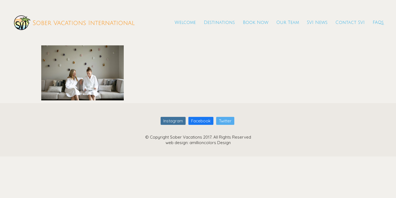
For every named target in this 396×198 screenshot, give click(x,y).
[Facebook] (200, 121)
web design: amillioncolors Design (198, 142)
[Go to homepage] (74, 23)
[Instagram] (173, 121)
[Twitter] (225, 121)
